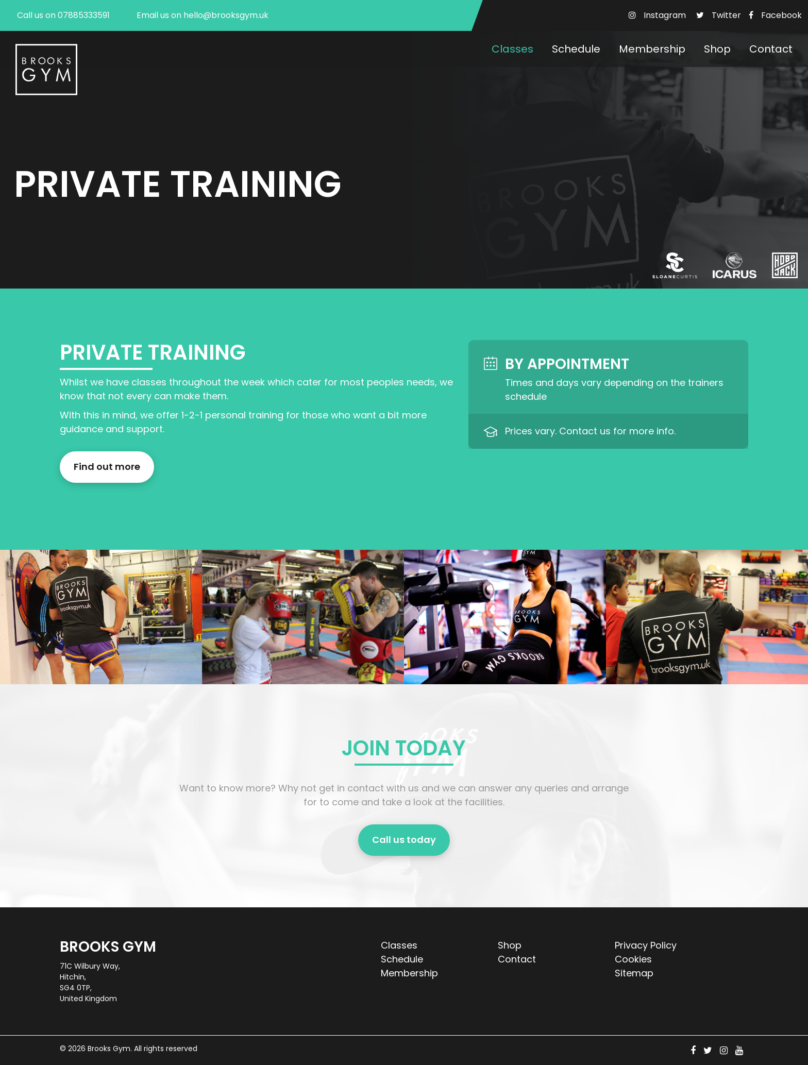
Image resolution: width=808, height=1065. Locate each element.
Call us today (404, 840)
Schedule (576, 49)
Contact (771, 49)
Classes (512, 49)
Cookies (633, 959)
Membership (652, 49)
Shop (717, 49)
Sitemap (634, 973)
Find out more (107, 467)
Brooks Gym (109, 1048)
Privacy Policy (646, 945)
